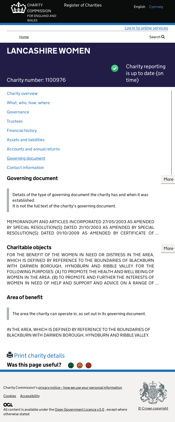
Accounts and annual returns (33, 149)
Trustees (15, 121)
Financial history (22, 130)
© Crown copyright (153, 408)
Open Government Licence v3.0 (79, 409)
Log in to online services (146, 27)
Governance (18, 112)
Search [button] (157, 37)
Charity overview (22, 93)
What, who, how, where (28, 102)
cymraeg (156, 7)
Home (24, 37)
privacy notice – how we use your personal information (80, 387)
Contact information (25, 167)
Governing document (26, 158)
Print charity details (36, 355)
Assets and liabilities (26, 139)
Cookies (9, 396)
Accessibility (30, 396)
